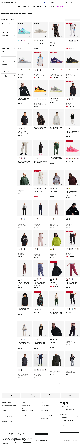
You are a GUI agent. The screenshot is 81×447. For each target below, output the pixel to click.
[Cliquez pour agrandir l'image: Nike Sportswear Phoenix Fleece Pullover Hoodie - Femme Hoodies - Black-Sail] (78, 214)
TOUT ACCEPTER (41, 434)
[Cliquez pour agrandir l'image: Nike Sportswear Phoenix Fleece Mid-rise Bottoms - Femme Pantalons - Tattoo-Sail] (30, 275)
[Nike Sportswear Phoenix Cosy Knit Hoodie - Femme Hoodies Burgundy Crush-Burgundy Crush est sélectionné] (67, 188)
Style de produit (8, 48)
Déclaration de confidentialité (8, 408)
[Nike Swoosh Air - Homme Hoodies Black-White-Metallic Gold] (38, 70)
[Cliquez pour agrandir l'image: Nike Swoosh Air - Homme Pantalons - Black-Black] (78, 245)
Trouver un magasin (5, 24)
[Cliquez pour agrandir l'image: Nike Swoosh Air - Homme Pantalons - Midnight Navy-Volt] (46, 365)
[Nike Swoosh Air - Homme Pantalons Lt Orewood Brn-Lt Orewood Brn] (75, 40)
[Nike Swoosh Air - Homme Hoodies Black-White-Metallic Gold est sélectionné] (19, 128)
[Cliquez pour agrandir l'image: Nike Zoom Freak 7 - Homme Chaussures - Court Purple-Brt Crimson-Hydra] (62, 65)
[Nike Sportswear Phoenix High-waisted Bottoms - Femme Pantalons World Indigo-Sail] (24, 158)
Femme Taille (8, 32)
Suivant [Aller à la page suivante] (56, 383)
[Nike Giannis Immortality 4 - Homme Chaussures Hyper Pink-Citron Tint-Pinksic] (24, 40)
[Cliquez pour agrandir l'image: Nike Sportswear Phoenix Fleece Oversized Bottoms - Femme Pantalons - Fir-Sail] (62, 154)
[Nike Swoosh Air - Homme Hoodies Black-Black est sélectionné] (67, 99)
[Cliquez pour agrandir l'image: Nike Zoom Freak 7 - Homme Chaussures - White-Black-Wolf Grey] (30, 65)
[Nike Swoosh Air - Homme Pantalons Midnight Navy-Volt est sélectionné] (35, 369)
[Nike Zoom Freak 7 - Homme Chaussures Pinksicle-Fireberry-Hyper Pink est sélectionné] (67, 158)
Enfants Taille (8, 35)
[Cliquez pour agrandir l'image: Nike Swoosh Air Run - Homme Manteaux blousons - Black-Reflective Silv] (30, 365)
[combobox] (28, 2)
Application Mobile (44, 418)
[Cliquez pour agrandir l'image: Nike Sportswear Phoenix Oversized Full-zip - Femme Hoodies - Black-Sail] (30, 305)
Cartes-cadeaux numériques (46, 413)
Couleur (8, 58)
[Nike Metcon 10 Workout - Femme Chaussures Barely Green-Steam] (38, 40)
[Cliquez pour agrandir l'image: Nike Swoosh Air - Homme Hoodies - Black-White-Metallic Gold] (30, 124)
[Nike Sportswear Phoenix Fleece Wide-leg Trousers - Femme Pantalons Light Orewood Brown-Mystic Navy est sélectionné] (19, 339)
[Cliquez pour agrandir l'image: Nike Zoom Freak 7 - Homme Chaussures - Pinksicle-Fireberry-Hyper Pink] (78, 154)
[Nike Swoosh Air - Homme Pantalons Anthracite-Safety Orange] (70, 40)
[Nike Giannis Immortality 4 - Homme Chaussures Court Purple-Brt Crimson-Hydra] (22, 40)
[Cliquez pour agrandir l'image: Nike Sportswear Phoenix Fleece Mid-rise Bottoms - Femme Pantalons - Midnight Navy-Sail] (46, 214)
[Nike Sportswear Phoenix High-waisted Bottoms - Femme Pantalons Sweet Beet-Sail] (22, 158)
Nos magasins (44, 410)
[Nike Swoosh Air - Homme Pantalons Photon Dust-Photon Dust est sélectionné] (67, 40)
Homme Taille (8, 28)
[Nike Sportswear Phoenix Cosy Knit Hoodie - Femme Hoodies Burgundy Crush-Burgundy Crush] (54, 249)
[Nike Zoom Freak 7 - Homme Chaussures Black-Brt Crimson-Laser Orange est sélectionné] (35, 99)
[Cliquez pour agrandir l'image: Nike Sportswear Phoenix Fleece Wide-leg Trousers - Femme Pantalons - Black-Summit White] (30, 214)
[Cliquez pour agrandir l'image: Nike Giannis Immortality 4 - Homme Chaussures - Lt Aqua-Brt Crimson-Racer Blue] (30, 36)
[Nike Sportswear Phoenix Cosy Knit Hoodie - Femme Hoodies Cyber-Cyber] (70, 188)
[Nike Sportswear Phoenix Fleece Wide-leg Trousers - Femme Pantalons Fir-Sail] (27, 218)
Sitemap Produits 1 (25, 413)
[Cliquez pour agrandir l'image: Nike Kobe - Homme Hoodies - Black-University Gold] (62, 275)
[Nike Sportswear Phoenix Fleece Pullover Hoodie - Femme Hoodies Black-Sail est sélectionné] (67, 218)
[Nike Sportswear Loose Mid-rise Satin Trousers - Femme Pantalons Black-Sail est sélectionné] (35, 339)
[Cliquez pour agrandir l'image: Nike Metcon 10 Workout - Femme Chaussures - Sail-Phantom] (46, 36)
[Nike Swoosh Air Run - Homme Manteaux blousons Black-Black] (22, 369)
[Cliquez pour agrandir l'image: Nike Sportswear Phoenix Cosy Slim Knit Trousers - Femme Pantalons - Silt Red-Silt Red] (46, 245)
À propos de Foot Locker (26, 405)
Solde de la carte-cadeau (46, 415)
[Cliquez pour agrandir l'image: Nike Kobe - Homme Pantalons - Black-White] (78, 305)
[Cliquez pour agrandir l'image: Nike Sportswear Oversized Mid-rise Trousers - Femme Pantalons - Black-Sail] (46, 154)
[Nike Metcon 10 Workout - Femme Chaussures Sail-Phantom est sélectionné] (35, 40)
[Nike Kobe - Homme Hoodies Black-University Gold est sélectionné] (51, 279)
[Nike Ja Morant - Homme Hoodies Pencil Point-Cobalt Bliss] (22, 249)
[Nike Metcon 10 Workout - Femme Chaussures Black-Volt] (40, 40)
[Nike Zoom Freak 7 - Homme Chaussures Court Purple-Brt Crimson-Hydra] (30, 70)
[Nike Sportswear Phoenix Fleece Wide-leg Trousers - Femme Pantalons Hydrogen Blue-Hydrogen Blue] (24, 218)
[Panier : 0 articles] (79, 3)
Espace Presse (24, 408)
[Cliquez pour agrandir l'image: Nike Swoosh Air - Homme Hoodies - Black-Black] (78, 95)
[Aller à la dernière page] (60, 384)
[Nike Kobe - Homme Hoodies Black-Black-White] (54, 279)
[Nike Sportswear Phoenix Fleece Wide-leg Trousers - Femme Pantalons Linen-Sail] (22, 218)
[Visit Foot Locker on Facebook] (64, 403)
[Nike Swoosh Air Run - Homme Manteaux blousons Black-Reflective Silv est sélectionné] (19, 369)
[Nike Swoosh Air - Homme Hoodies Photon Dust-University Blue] (72, 99)
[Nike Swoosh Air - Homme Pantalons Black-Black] (78, 40)
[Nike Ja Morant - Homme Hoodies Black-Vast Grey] (54, 188)
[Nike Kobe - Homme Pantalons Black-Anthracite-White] (70, 309)
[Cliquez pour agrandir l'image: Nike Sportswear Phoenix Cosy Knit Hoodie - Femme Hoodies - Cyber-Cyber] (62, 245)
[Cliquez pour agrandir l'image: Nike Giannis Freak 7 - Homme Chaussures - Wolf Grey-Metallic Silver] (62, 95)
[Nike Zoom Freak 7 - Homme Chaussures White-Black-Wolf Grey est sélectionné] (19, 70)
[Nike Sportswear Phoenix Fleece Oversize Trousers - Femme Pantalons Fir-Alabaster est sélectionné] (51, 309)
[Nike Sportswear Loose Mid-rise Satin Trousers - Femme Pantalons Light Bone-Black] (38, 339)
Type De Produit (8, 45)
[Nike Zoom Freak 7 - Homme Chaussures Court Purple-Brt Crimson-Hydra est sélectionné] (51, 70)
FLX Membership (59, 6)
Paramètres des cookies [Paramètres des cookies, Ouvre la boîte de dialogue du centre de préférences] (41, 440)
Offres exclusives (45, 405)
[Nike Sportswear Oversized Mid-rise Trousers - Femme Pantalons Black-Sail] (70, 128)
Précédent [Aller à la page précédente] (41, 383)
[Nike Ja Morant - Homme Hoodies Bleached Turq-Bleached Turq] (56, 188)
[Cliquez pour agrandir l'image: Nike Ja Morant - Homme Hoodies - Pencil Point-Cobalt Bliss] (62, 184)
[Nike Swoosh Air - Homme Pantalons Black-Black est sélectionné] (67, 249)
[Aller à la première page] (37, 384)
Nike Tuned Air (52, 6)
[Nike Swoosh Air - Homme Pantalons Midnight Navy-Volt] (72, 40)
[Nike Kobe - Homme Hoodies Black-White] (56, 279)
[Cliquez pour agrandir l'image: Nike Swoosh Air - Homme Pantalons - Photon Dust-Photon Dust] (78, 36)
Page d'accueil (3, 10)
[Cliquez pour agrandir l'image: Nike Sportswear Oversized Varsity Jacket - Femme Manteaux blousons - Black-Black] (62, 365)
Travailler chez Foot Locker (27, 410)
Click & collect (44, 408)
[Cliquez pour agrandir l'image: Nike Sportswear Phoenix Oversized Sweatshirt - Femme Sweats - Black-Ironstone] (46, 124)
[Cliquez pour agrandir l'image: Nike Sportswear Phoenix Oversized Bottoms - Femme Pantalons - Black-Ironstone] (62, 36)
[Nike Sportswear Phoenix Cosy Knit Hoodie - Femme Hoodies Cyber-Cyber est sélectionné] (51, 249)
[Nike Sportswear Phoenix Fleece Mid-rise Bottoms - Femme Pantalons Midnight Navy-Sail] (22, 279)
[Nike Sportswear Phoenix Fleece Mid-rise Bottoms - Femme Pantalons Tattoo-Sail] (38, 218)
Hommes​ (24, 6)
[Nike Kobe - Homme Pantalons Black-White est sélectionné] (67, 309)
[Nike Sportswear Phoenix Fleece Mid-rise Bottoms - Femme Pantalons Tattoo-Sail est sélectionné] (19, 279)
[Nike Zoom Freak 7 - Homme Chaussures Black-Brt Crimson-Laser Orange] (24, 70)
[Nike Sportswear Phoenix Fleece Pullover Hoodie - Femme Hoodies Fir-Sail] (70, 218)
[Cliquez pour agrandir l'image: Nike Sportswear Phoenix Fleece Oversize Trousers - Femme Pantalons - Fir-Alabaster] (62, 305)
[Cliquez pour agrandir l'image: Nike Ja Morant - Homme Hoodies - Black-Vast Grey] (30, 245)
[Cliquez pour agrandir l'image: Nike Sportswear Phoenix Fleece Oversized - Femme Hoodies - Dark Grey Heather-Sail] (62, 124)
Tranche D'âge (8, 54)
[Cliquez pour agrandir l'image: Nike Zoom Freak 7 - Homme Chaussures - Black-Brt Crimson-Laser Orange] (46, 95)
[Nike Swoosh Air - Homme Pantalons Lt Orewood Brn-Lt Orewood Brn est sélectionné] (35, 188)
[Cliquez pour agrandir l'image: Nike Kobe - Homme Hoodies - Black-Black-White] (62, 335)
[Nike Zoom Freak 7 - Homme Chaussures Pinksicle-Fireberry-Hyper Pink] (27, 70)
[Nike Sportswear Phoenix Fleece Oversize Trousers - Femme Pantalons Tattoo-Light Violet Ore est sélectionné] (51, 218)
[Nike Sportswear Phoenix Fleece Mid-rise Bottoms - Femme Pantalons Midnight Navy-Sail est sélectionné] (35, 218)
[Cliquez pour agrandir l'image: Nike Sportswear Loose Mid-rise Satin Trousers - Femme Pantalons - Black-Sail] (46, 335)
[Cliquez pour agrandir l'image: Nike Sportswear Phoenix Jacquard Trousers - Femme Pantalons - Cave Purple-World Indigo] (78, 335)
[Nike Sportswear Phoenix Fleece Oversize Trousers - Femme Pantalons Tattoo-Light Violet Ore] (54, 309)
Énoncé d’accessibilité (7, 416)
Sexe (8, 51)
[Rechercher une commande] (40, 2)
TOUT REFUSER (41, 437)
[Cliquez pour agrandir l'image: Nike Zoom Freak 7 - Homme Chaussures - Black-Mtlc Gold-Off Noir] (78, 65)
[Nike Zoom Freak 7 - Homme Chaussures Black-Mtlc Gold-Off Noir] (22, 70)
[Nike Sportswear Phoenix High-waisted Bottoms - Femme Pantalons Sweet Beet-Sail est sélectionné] (67, 279)
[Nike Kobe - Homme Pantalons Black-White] (75, 309)
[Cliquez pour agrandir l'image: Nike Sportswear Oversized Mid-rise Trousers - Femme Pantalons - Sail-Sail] (78, 124)
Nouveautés (39, 6)
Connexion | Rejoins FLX (70, 2)
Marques (45, 6)
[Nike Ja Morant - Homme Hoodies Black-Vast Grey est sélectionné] (19, 249)
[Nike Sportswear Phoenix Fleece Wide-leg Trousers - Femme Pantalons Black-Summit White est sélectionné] (19, 218)
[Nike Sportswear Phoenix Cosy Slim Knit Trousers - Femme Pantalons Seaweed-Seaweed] (38, 249)
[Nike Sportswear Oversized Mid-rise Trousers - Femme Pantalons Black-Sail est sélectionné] (35, 158)
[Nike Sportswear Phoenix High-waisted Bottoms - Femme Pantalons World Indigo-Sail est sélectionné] (35, 279)
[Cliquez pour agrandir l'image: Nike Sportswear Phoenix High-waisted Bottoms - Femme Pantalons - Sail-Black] (30, 154)
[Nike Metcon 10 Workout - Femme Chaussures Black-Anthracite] (43, 40)
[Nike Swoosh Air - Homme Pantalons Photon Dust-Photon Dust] (43, 188)
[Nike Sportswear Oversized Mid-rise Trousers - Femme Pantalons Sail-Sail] (38, 158)
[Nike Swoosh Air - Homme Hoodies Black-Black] (40, 70)
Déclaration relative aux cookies (9, 405)
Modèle (8, 41)
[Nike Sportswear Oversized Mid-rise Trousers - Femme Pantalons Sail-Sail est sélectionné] (67, 128)
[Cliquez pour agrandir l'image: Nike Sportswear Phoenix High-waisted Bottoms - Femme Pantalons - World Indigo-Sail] (46, 275)
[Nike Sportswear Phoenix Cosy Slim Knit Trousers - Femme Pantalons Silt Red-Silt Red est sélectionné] (35, 249)
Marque (8, 38)
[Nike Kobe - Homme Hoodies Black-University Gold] (56, 339)
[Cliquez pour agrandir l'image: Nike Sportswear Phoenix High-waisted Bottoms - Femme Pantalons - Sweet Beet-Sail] (78, 275)
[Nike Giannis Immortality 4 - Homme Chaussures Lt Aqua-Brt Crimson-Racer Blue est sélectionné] (19, 40)
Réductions (8, 64)
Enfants (33, 6)
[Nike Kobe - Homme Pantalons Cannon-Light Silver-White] (72, 309)
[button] (7, 15)
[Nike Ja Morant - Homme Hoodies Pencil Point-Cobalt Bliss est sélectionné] (51, 188)
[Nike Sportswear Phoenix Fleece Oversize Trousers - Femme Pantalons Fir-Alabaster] (54, 218)
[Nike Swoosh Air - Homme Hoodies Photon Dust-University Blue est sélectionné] (35, 70)
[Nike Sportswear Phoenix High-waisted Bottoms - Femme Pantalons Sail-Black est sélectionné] (19, 158)
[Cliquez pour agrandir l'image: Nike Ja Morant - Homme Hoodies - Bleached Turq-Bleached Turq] (46, 305)
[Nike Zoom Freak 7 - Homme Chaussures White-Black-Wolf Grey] (59, 70)
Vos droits (4, 419)
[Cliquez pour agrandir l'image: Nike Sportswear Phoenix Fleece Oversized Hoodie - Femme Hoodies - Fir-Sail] (30, 184)
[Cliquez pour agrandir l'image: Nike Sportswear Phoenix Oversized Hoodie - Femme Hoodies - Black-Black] (30, 95)
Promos (18, 6)
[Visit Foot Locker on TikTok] (67, 403)
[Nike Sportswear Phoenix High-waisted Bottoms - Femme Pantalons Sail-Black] (38, 279)
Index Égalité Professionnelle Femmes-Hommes (7, 413)
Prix (8, 61)
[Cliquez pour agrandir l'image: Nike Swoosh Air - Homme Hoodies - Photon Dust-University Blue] (46, 65)
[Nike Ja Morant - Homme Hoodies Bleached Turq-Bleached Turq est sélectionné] (35, 309)
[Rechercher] (28, 2)
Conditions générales (6, 410)
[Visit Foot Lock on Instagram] (61, 403)
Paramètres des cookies (7, 421)
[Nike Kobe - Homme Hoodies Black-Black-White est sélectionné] (51, 339)
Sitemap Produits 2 (25, 415)
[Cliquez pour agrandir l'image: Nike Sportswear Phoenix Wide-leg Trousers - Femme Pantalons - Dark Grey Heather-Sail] (78, 365)
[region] (25, 438)
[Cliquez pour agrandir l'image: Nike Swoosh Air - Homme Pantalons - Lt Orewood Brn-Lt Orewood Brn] (46, 184)
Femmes (29, 6)
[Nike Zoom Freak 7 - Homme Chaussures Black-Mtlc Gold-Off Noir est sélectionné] (67, 70)
